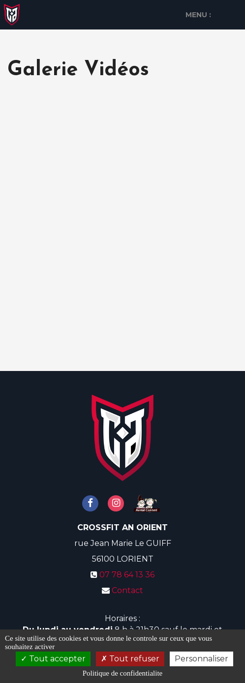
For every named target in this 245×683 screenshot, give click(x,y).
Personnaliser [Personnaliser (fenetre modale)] (201, 658)
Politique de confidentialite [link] (122, 673)
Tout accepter (53, 658)
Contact (127, 590)
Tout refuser (130, 658)
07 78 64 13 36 (126, 574)
